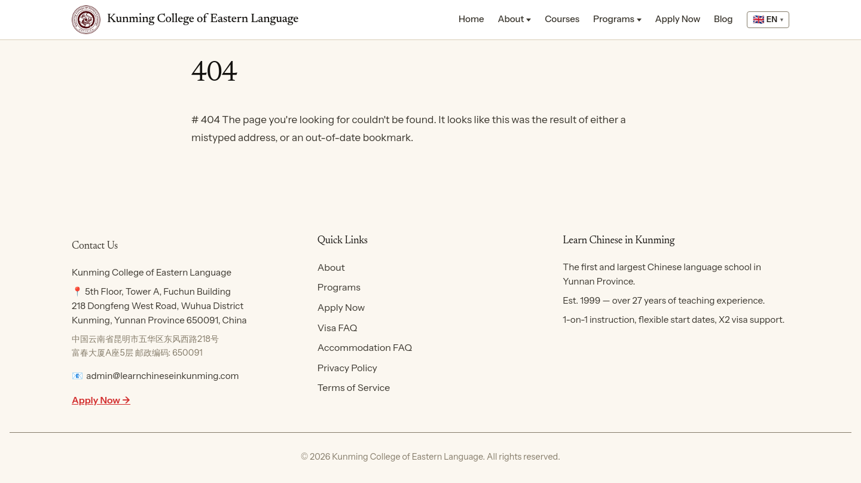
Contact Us (95, 246)
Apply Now (678, 19)
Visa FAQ (337, 328)
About (510, 19)
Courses (562, 19)
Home (471, 19)
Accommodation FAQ (364, 347)
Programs (613, 19)
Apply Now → (101, 400)
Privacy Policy (347, 368)
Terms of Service (353, 387)
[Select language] (768, 20)
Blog (723, 19)
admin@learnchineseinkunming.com (162, 375)
